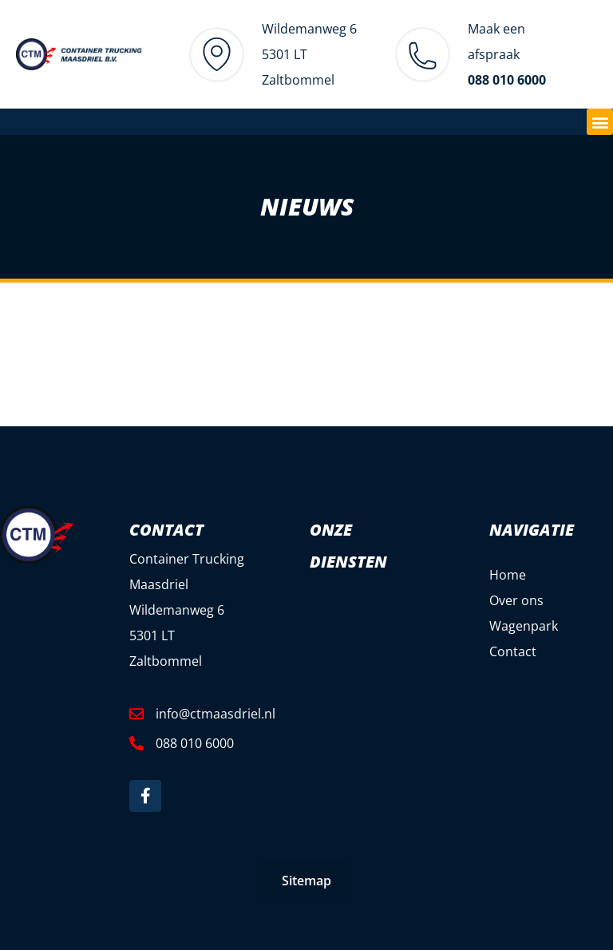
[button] (600, 122)
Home (507, 575)
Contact (512, 651)
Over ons (516, 600)
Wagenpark (523, 626)
